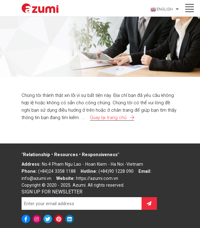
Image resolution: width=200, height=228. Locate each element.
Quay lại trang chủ (112, 117)
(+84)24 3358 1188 (57, 171)
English (164, 9)
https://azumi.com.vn (97, 178)
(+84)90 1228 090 (116, 171)
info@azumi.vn (36, 178)
